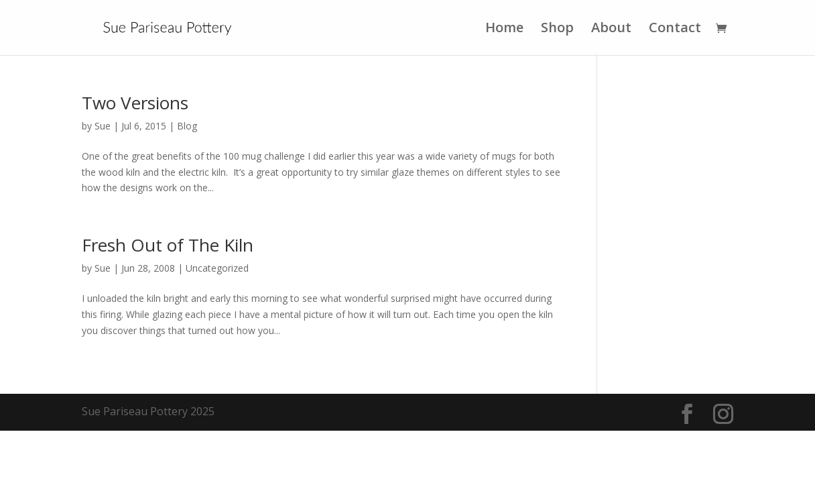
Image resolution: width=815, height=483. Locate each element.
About (611, 29)
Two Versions (135, 103)
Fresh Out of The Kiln (167, 245)
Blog (187, 125)
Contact (675, 29)
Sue (103, 125)
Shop (557, 29)
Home (504, 29)
